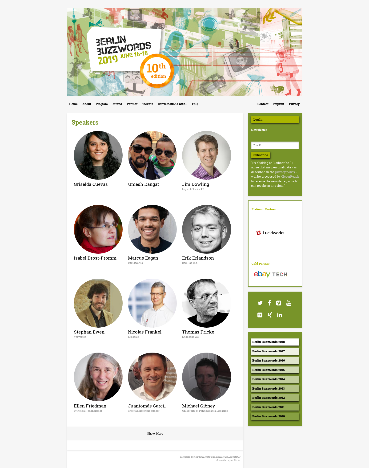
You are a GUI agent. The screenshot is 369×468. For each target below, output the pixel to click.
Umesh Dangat (143, 184)
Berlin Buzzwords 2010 (268, 416)
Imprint (278, 104)
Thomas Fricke (198, 332)
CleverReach (290, 176)
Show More (155, 433)
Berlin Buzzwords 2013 (268, 388)
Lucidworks (135, 263)
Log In (257, 119)
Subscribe (260, 155)
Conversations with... (172, 104)
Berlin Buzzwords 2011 (268, 407)
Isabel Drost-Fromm (95, 258)
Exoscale (133, 336)
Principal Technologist (88, 410)
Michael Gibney (198, 406)
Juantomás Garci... (148, 406)
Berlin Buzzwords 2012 (268, 397)
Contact (263, 104)
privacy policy (285, 172)
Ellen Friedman (90, 406)
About (86, 104)
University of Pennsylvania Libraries (205, 410)
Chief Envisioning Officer (144, 410)
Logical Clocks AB (193, 189)
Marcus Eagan (143, 258)
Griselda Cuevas (91, 184)
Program (102, 104)
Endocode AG (190, 336)
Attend (117, 104)
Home (73, 104)
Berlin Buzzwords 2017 (268, 351)
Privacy (294, 104)
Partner (132, 104)
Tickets (147, 104)
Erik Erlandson (198, 258)
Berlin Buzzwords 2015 (268, 370)
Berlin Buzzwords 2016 (268, 360)
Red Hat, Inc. (190, 263)
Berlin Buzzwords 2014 (268, 379)
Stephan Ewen (89, 332)
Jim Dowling (195, 184)
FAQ (195, 104)
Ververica (80, 336)
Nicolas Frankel (144, 332)
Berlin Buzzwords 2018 (268, 342)
